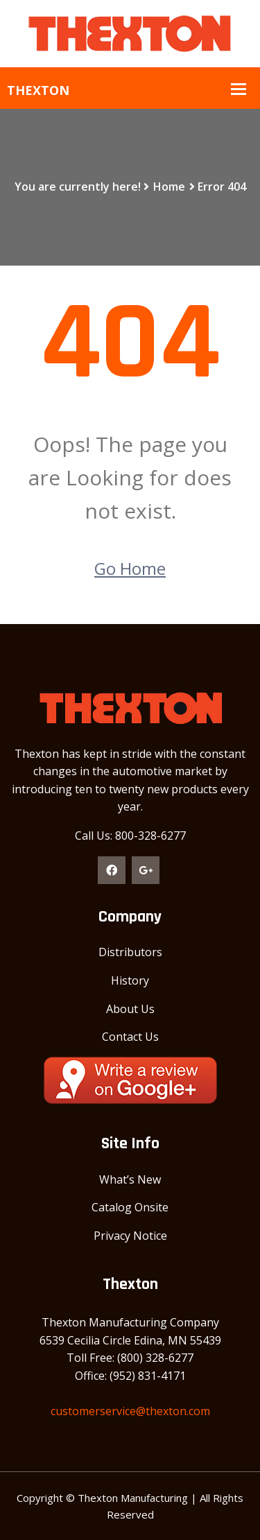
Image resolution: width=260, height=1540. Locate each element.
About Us (130, 1008)
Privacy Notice (130, 1235)
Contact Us (130, 1036)
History (130, 980)
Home (169, 186)
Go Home (130, 568)
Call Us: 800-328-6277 (130, 835)
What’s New (130, 1179)
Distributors (130, 952)
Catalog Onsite (130, 1207)
